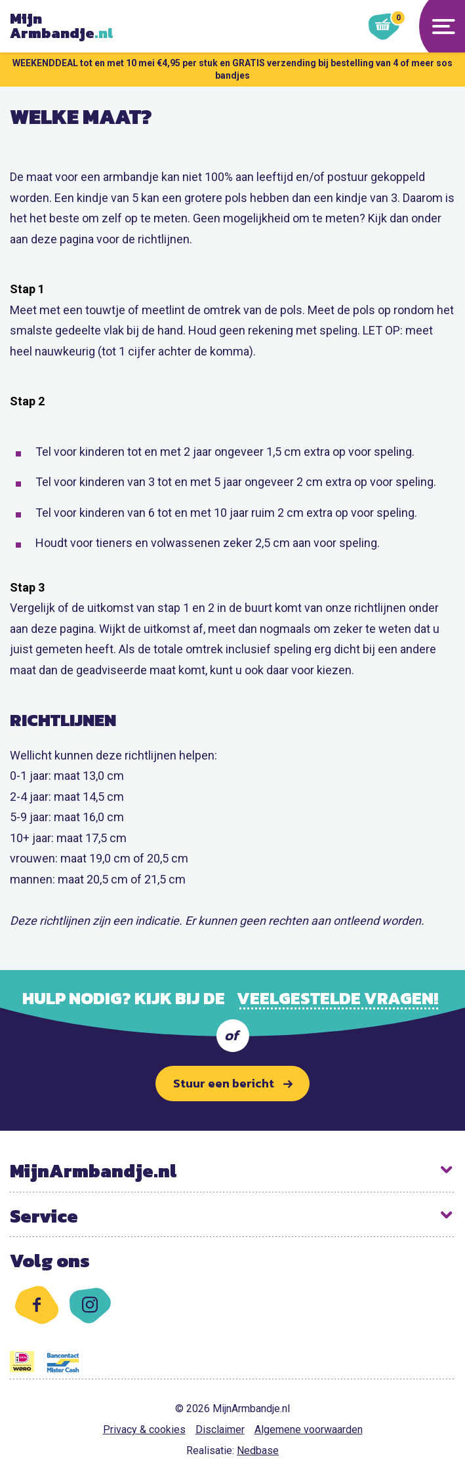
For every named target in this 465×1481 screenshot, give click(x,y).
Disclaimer (220, 1429)
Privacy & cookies (144, 1429)
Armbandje (65, 26)
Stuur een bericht (223, 1083)
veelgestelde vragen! (337, 998)
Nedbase (258, 1450)
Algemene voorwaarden (308, 1429)
